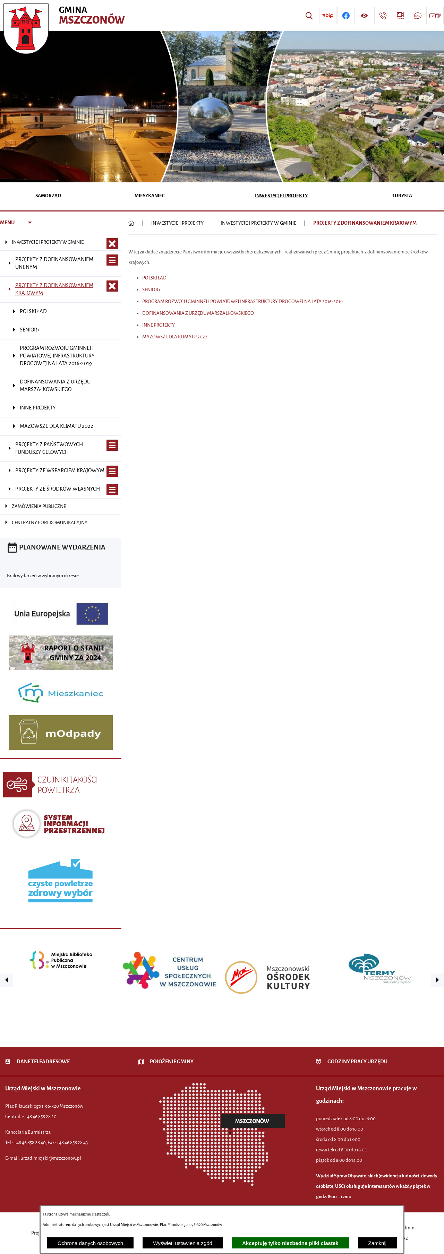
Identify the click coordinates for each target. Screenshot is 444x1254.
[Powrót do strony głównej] (131, 223)
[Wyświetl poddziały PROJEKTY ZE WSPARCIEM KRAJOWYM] (112, 471)
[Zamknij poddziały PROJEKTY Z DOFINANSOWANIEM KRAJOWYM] (112, 286)
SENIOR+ (151, 289)
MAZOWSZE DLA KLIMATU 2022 (174, 336)
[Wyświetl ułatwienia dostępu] (364, 15)
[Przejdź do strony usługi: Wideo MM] (435, 15)
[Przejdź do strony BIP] (327, 15)
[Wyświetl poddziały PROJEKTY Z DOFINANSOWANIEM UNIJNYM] (112, 260)
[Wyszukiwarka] (309, 15)
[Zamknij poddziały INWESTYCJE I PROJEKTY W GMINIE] (112, 244)
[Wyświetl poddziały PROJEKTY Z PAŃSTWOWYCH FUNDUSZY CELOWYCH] (112, 445)
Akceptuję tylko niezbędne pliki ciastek (290, 1243)
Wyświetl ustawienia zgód (182, 1243)
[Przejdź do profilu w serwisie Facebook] (346, 15)
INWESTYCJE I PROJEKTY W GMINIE (258, 223)
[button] (6, 980)
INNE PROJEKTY (158, 325)
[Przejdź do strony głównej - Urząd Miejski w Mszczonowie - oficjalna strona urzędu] (65, 15)
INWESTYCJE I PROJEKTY (177, 223)
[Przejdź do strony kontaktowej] (383, 15)
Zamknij (377, 1243)
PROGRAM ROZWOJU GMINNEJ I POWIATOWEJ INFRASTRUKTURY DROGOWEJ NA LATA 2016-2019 (242, 301)
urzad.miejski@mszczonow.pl (50, 1158)
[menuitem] (48, 196)
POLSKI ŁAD (154, 277)
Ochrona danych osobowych (90, 1243)
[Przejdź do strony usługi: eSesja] (400, 15)
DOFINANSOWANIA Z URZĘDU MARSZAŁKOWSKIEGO (198, 313)
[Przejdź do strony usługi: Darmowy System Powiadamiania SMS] (417, 15)
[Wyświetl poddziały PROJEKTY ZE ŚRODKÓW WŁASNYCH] (112, 489)
